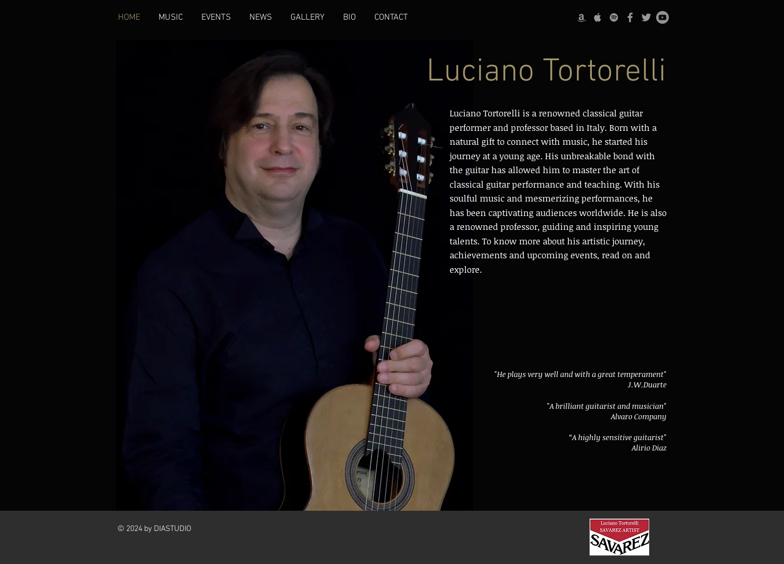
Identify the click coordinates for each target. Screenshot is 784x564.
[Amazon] (581, 17)
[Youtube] (662, 17)
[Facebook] (630, 17)
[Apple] (597, 17)
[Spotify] (614, 17)
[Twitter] (646, 17)
